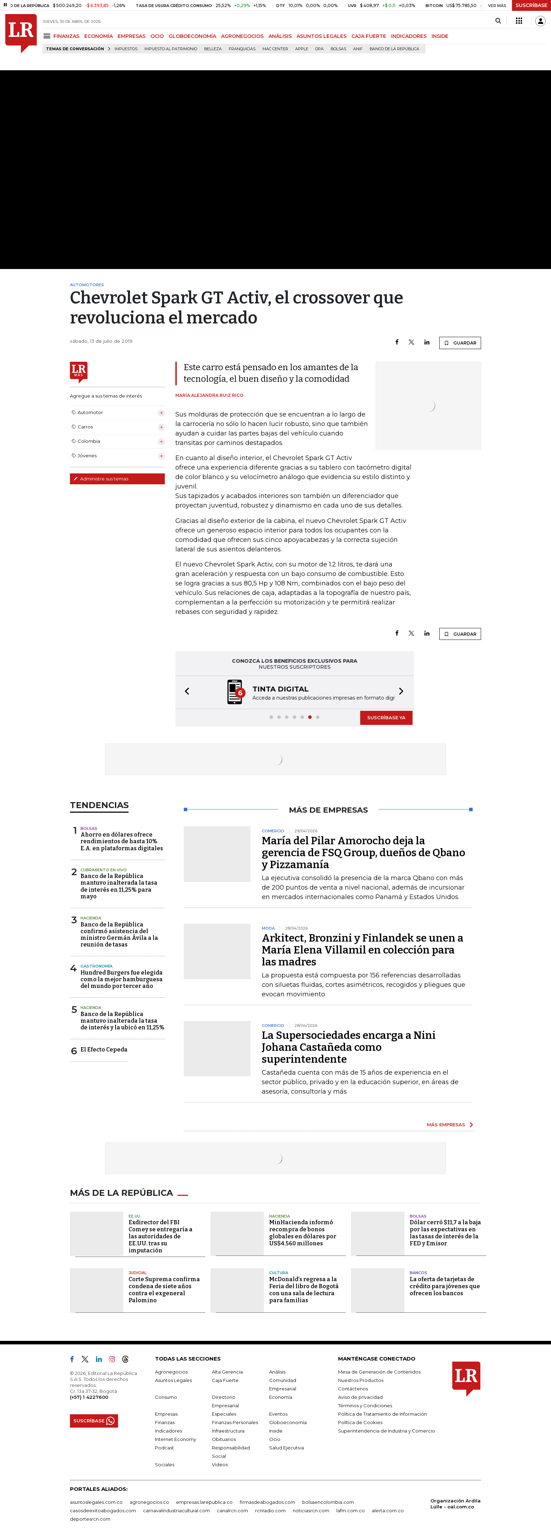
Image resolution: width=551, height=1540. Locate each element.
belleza (213, 49)
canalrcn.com (232, 1510)
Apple (301, 49)
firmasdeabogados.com (267, 1502)
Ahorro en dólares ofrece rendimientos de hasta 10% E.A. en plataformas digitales (121, 841)
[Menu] (48, 36)
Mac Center (275, 49)
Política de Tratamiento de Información (382, 1414)
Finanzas (165, 1422)
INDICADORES (409, 36)
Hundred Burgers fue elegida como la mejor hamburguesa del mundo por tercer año (121, 979)
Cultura (278, 1272)
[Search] (498, 21)
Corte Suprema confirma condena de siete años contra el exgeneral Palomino (164, 1290)
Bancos (418, 1272)
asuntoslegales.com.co (96, 1502)
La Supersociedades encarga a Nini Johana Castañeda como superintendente (349, 1047)
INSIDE (440, 36)
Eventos (278, 1414)
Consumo (166, 1397)
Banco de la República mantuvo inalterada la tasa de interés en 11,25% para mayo (118, 886)
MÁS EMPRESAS (446, 1124)
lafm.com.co (350, 1510)
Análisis (277, 1372)
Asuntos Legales (173, 1380)
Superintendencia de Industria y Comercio (386, 1431)
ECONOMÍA (98, 36)
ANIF (358, 49)
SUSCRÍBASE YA (386, 717)
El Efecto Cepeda (104, 1049)
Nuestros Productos (360, 1380)
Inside (276, 1431)
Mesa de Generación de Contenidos (379, 1372)
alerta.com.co (388, 1510)
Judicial (138, 1272)
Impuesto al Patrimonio (170, 49)
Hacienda (90, 918)
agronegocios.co (149, 1502)
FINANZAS (66, 36)
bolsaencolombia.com (328, 1502)
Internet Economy (175, 1439)
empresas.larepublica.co (204, 1502)
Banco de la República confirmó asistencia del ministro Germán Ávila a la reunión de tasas (119, 934)
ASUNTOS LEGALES (321, 36)
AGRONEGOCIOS (242, 36)
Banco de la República (394, 49)
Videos (220, 1464)
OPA (319, 49)
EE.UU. (135, 1216)
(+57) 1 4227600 (89, 1397)
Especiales (224, 1414)
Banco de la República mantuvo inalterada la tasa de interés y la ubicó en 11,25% (122, 1021)
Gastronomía (96, 966)
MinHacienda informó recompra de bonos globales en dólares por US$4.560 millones (302, 1233)
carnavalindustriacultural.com (176, 1510)
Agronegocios (171, 1372)
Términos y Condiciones (365, 1405)
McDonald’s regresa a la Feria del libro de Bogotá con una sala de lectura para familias (304, 1290)
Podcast (164, 1447)
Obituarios (224, 1439)
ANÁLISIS (280, 36)
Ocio (274, 1439)
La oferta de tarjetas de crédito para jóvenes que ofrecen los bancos (445, 1286)
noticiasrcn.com (311, 1510)
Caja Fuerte (225, 1380)
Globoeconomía (288, 1422)
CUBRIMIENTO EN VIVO (103, 869)
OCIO (157, 36)
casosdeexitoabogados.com (103, 1510)
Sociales (164, 1464)
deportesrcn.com (90, 1519)
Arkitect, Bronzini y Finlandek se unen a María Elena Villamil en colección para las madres (363, 950)
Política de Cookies (360, 1422)
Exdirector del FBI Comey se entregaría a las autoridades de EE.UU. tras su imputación (161, 1236)
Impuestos (126, 49)
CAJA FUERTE (368, 36)
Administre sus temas (100, 478)
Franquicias (242, 49)
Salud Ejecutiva (286, 1447)
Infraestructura (228, 1431)
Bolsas (338, 49)
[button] (184, 692)
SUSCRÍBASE (531, 5)
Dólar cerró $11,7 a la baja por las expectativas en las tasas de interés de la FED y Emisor (445, 1233)
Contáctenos (353, 1388)
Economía (280, 1397)
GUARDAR (460, 343)
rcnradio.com (270, 1510)
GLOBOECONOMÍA (192, 36)
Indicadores (168, 1431)
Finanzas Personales (235, 1422)
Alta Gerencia (227, 1372)
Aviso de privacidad (360, 1397)
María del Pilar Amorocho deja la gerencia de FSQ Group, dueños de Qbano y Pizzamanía (363, 852)
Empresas (166, 1414)
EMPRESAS (131, 36)
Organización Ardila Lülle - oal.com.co (455, 1503)
